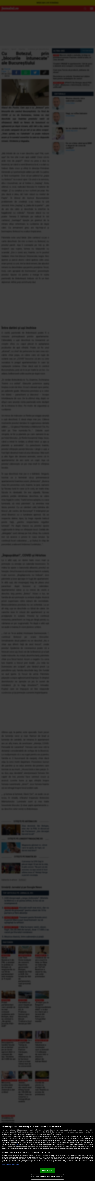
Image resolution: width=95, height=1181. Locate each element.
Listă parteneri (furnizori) (10, 1164)
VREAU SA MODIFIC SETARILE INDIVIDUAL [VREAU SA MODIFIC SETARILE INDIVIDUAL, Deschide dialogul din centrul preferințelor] (47, 1177)
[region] (47, 1152)
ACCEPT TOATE (47, 1170)
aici (16, 1144)
